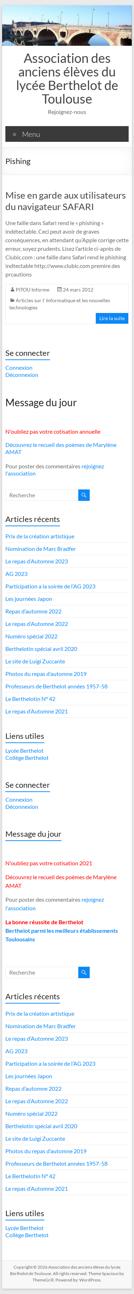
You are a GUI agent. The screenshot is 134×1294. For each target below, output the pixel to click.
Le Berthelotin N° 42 (30, 698)
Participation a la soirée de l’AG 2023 (50, 586)
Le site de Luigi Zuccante (35, 661)
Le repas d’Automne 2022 (36, 623)
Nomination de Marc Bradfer (40, 548)
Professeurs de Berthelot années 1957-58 (56, 686)
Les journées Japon (28, 598)
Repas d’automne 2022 (33, 611)
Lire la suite (112, 318)
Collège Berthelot (27, 757)
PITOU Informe (32, 290)
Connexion (19, 367)
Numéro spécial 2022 (31, 636)
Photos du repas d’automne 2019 (45, 673)
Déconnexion (21, 374)
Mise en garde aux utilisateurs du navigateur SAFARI (65, 200)
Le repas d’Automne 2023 (36, 561)
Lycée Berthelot (24, 750)
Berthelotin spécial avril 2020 (41, 648)
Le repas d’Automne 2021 (36, 711)
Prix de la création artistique (39, 536)
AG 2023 (16, 573)
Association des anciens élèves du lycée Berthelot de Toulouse (67, 78)
